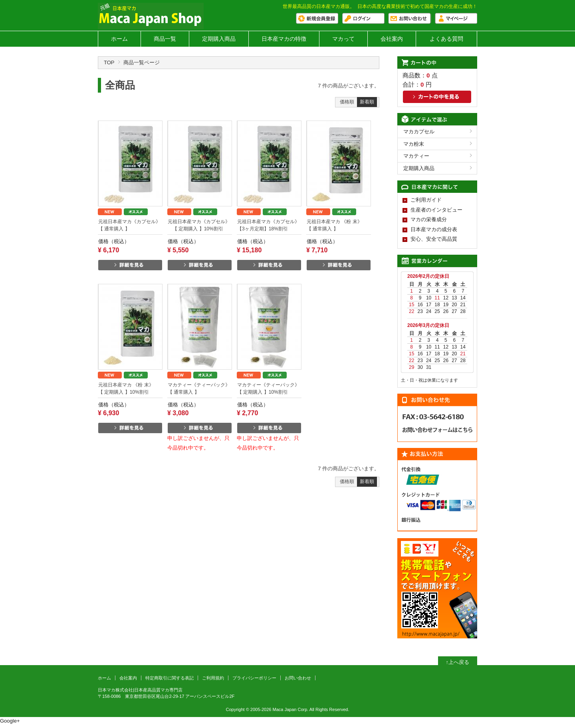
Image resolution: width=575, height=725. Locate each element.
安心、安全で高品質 (433, 239)
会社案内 (392, 39)
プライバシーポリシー (254, 677)
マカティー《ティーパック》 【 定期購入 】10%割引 (269, 388)
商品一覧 (165, 39)
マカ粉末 (413, 144)
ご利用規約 (213, 677)
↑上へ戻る (458, 662)
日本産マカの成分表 (433, 229)
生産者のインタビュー (436, 210)
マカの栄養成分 (428, 219)
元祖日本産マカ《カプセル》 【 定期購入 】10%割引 (199, 225)
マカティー (416, 156)
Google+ (10, 721)
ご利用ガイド (426, 200)
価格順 (347, 102)
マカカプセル (418, 132)
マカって (343, 39)
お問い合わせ (298, 677)
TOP (109, 62)
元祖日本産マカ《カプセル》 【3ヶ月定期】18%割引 (268, 225)
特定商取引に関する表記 (169, 677)
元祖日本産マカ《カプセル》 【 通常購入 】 (130, 225)
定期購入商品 (219, 39)
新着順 (367, 102)
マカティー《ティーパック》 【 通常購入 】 (200, 388)
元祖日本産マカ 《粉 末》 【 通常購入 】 (339, 225)
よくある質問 (446, 39)
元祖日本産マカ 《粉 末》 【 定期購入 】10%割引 (130, 388)
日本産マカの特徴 (284, 39)
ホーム (119, 39)
